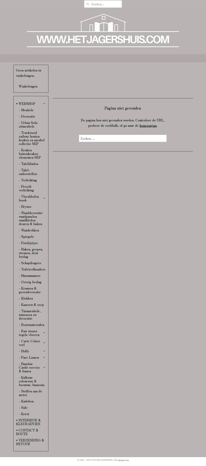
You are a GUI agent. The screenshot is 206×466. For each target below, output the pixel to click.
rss (127, 459)
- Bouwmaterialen (31, 324)
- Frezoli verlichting (26, 188)
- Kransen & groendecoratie (30, 290)
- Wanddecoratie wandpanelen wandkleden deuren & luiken (31, 218)
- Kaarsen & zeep (31, 304)
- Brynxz (25, 206)
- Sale (23, 407)
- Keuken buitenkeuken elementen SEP (30, 153)
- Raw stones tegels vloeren (32, 332)
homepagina (148, 125)
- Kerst (24, 413)
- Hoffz (32, 350)
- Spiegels (26, 236)
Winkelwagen (28, 86)
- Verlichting (28, 179)
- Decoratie (27, 116)
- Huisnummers (29, 275)
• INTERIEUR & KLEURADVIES (28, 422)
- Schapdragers (30, 262)
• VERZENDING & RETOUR (30, 442)
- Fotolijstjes (28, 242)
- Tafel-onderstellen (28, 171)
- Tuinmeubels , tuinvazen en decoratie (30, 314)
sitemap (121, 459)
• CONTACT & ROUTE (27, 432)
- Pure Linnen (32, 357)
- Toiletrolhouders (32, 269)
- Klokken (26, 298)
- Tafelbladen (28, 163)
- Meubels (26, 109)
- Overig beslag (30, 281)
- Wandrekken (29, 230)
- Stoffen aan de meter (30, 393)
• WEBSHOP (31, 103)
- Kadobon (26, 401)
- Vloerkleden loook (32, 198)
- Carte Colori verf (32, 342)
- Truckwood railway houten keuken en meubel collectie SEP (32, 138)
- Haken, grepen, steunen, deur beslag (31, 253)
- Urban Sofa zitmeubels (28, 124)
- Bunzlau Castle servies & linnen (32, 367)
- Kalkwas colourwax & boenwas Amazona (31, 381)
